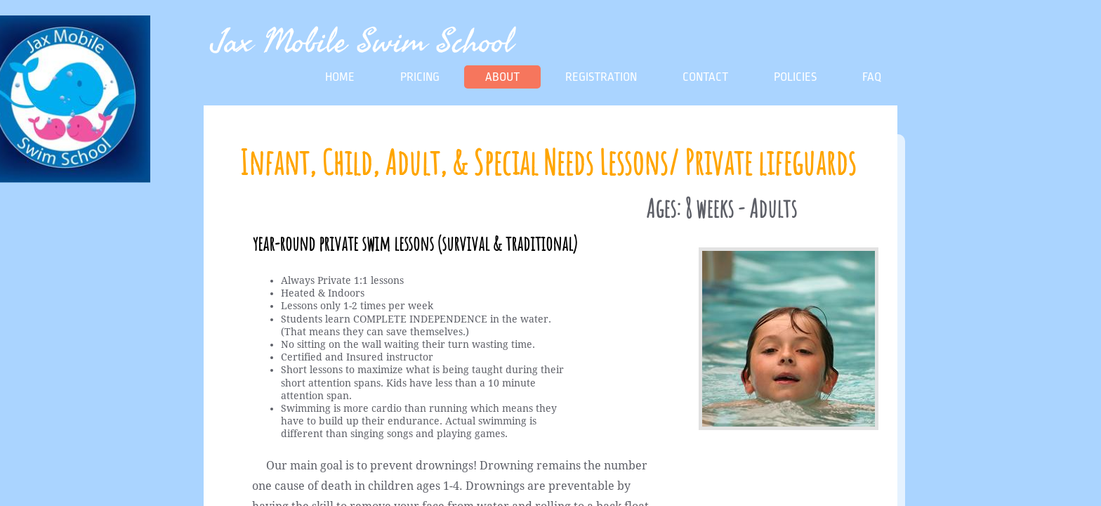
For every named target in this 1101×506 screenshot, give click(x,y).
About (502, 77)
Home (340, 77)
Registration (601, 77)
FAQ (871, 77)
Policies (795, 77)
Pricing (420, 77)
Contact (705, 77)
